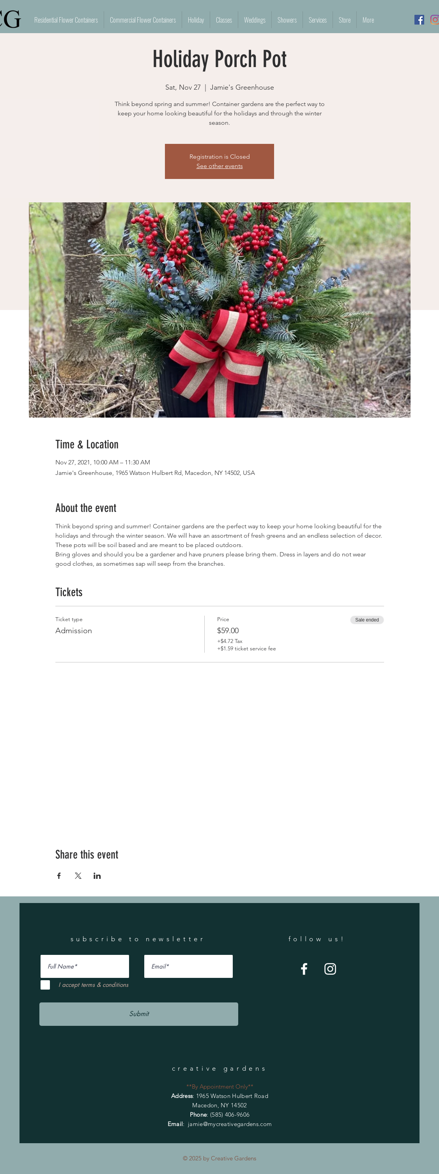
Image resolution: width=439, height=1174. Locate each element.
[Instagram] (330, 969)
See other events (219, 166)
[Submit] (138, 1014)
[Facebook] (419, 20)
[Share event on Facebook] (59, 876)
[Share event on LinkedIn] (97, 876)
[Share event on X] (78, 876)
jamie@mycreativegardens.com (230, 1124)
